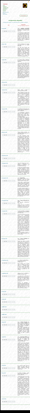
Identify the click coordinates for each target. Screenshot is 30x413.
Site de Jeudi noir (24, 15)
